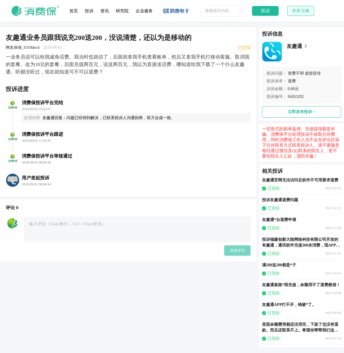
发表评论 (237, 250)
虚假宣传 (313, 73)
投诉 (89, 11)
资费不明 (296, 73)
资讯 (104, 11)
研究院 (122, 11)
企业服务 (144, 11)
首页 (73, 11)
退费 (292, 81)
